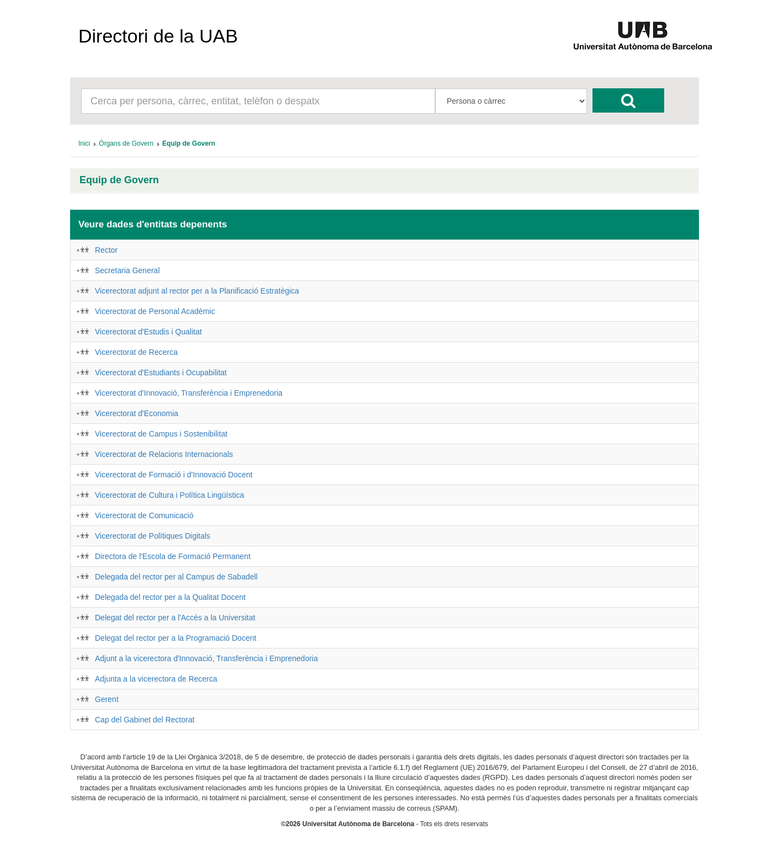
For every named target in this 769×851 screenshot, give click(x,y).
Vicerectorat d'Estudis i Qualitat (148, 331)
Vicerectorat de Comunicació (144, 515)
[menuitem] (84, 143)
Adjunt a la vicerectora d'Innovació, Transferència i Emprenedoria (206, 658)
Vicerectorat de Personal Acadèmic (155, 311)
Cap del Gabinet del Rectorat (145, 719)
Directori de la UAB (158, 35)
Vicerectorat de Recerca (136, 352)
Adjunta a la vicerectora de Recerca (156, 678)
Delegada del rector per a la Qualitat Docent (170, 597)
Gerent (107, 699)
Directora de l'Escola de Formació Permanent (172, 556)
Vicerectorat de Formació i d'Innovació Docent (174, 474)
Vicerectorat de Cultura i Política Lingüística (169, 495)
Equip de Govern (119, 180)
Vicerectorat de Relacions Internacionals (164, 454)
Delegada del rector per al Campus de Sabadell (176, 576)
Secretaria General (127, 270)
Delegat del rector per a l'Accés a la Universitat (175, 617)
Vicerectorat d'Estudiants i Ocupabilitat (161, 372)
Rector (106, 250)
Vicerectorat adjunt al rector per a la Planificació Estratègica (197, 290)
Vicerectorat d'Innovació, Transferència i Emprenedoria (188, 393)
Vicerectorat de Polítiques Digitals (152, 535)
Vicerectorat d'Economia (136, 413)
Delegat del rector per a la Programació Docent (176, 638)
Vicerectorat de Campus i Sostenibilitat (161, 433)
